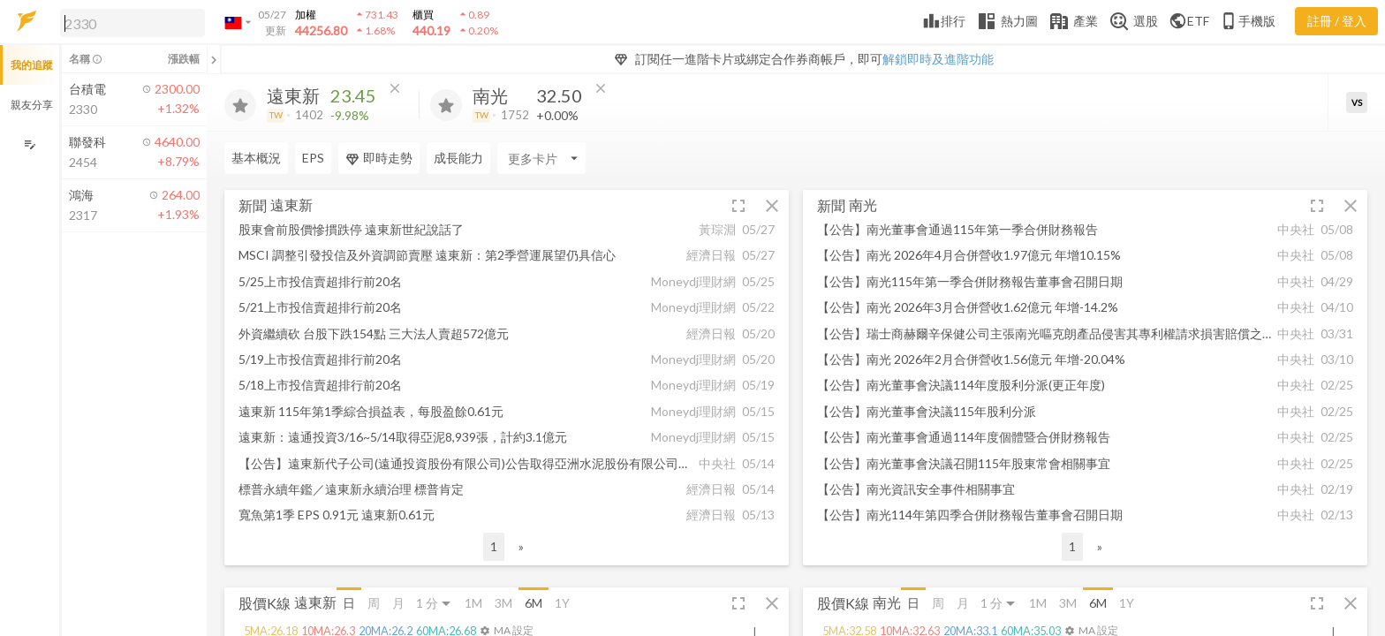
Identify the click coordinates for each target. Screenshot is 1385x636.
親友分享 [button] (32, 104)
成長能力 (458, 157)
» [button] (521, 546)
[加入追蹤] (240, 105)
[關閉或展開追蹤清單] (214, 59)
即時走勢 (378, 158)
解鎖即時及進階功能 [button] (938, 58)
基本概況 (256, 157)
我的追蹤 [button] (32, 65)
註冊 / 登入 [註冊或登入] (1336, 20)
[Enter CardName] (541, 158)
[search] (132, 23)
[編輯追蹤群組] (29, 144)
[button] (129, 22)
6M (533, 602)
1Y (562, 602)
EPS (313, 157)
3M (503, 602)
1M (473, 602)
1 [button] (493, 546)
